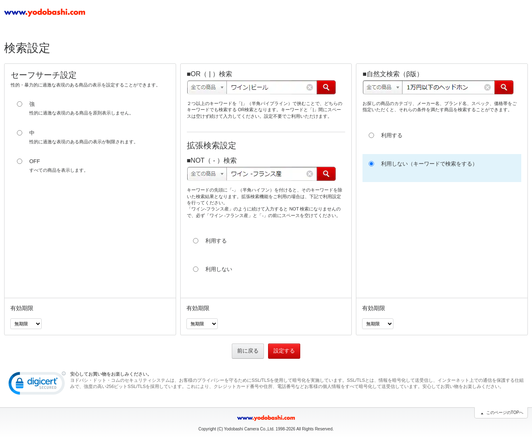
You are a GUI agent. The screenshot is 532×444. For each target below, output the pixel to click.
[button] (37, 385)
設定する (284, 351)
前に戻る (248, 351)
